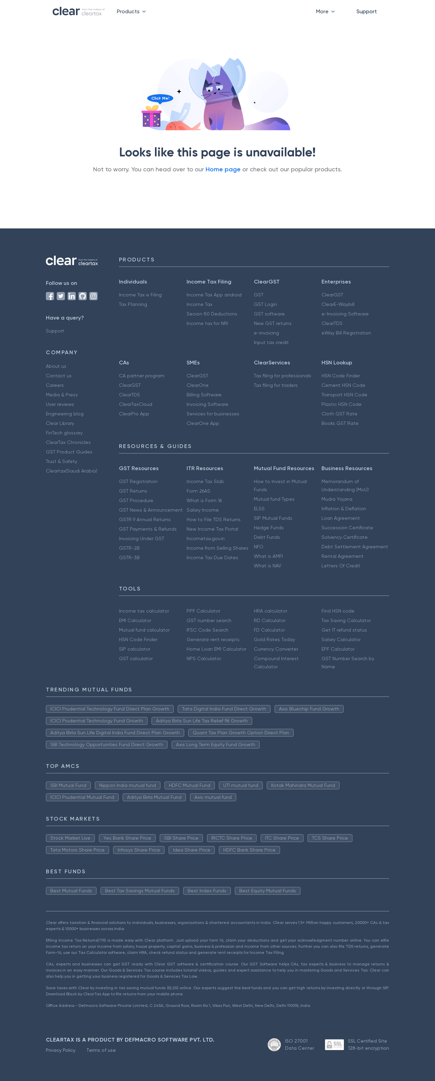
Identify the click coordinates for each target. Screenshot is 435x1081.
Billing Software (204, 394)
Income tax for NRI (207, 323)
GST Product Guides (69, 451)
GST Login (265, 304)
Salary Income (203, 510)
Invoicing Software (207, 404)
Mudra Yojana (336, 499)
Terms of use (101, 1050)
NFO (258, 546)
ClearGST (332, 294)
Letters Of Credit (340, 565)
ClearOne (198, 385)
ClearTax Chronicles (68, 442)
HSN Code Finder (340, 375)
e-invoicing (266, 333)
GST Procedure (136, 500)
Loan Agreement (340, 518)
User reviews (60, 404)
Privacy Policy (60, 1050)
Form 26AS (198, 491)
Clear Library (60, 423)
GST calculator (136, 658)
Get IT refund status (344, 630)
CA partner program (141, 375)
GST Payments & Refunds (148, 529)
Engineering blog (65, 413)
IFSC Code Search (207, 630)
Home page (223, 169)
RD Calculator (269, 620)
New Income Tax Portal (212, 529)
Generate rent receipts (213, 639)
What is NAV (267, 565)
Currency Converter (276, 649)
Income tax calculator (144, 611)
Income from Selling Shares (217, 548)
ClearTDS (332, 323)
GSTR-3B (129, 557)
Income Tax (199, 304)
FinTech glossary (64, 432)
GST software (269, 313)
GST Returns (133, 491)
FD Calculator (269, 630)
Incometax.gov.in (206, 538)
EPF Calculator (337, 649)
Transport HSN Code (344, 394)
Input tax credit (271, 342)
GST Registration (138, 481)
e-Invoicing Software (345, 313)
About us (56, 366)
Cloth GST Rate (339, 413)
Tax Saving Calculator (346, 620)
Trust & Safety (61, 461)
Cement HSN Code (343, 385)
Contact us (59, 375)
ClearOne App (203, 423)
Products (133, 11)
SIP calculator (134, 649)
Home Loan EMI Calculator (216, 649)
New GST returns (273, 323)
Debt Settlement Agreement (354, 546)
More (326, 11)
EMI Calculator (135, 620)
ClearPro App (134, 413)
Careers (55, 385)
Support (366, 11)
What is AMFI (268, 556)
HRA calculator (270, 611)
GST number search (209, 620)
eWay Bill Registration (346, 333)
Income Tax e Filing (140, 294)
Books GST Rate (340, 423)
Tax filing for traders (276, 385)
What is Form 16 (204, 500)
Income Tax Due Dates (212, 557)
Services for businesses (213, 413)
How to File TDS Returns (214, 519)
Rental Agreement (342, 556)
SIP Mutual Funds (273, 518)
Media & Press (62, 394)
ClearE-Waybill (337, 304)
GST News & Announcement (151, 510)
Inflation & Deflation (343, 508)
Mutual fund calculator (144, 630)
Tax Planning (133, 304)
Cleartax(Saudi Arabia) (71, 471)
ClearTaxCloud (135, 404)
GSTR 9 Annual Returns (145, 519)
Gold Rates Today (274, 639)
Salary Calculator (341, 639)
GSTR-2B (129, 548)
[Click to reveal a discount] (151, 120)
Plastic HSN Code (341, 404)
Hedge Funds (269, 527)
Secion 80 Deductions (212, 313)
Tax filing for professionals (282, 375)
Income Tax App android (214, 294)
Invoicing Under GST (141, 538)
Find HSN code (337, 611)
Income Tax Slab (205, 481)
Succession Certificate (347, 527)
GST (258, 294)
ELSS (259, 508)
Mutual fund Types (274, 499)
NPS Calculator (204, 658)
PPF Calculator (203, 611)
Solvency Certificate (344, 537)
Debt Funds (267, 537)
